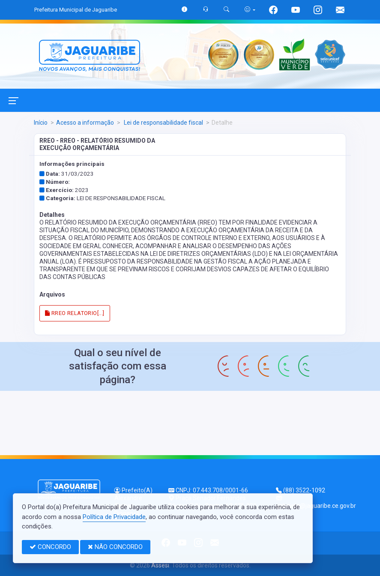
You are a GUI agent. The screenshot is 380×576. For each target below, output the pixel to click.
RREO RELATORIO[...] (74, 313)
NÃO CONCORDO (115, 547)
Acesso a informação (85, 122)
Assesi (160, 565)
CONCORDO (50, 547)
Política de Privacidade (114, 517)
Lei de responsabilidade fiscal (163, 122)
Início (41, 122)
